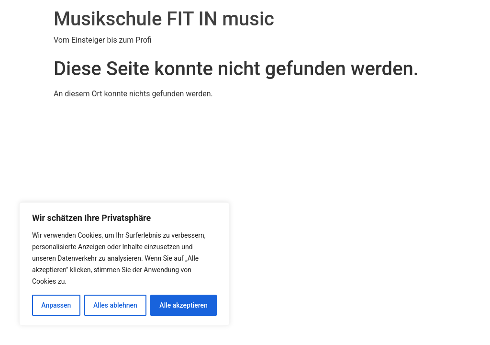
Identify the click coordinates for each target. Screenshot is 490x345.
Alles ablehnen (115, 305)
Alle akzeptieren (183, 305)
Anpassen (56, 305)
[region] (124, 264)
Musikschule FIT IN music (164, 19)
